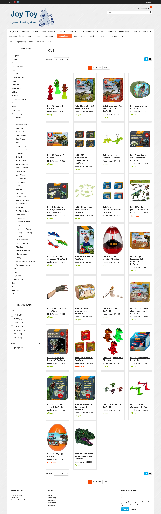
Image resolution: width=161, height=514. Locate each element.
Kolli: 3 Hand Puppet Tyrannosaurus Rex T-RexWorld (84, 452)
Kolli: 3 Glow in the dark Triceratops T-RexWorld (138, 156)
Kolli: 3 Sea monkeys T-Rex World (139, 356)
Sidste (106, 67)
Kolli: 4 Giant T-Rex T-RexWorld (84, 255)
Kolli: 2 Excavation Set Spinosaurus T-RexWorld (112, 107)
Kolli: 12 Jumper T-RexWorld (56, 106)
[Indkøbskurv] (145, 8)
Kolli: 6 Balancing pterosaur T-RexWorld (140, 402)
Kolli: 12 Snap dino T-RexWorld (112, 402)
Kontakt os (14, 494)
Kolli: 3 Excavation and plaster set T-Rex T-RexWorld (140, 308)
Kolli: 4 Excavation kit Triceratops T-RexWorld (84, 403)
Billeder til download (18, 496)
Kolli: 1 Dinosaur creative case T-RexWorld (82, 308)
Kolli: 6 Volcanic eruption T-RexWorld (112, 255)
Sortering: (49, 59)
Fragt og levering (16, 491)
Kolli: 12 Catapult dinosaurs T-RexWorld (57, 255)
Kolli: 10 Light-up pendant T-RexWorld (112, 155)
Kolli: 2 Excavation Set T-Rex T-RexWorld (84, 106)
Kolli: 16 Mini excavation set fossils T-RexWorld (112, 208)
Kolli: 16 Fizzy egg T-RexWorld (57, 451)
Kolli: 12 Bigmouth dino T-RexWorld (110, 356)
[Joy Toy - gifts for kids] (31, 17)
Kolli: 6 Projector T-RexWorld (111, 307)
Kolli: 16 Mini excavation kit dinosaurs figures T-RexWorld (84, 158)
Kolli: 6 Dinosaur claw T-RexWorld (57, 307)
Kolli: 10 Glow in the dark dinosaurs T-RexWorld (83, 208)
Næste (98, 67)
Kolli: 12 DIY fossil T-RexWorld (84, 356)
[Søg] (151, 12)
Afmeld (133, 505)
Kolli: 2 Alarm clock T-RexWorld (139, 106)
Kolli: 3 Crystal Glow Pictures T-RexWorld (57, 356)
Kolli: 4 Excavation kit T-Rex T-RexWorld (57, 402)
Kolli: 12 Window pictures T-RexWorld (139, 207)
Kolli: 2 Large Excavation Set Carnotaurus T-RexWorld (137, 258)
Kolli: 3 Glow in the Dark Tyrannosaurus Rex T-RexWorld (56, 208)
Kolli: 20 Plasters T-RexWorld (56, 155)
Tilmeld (125, 505)
